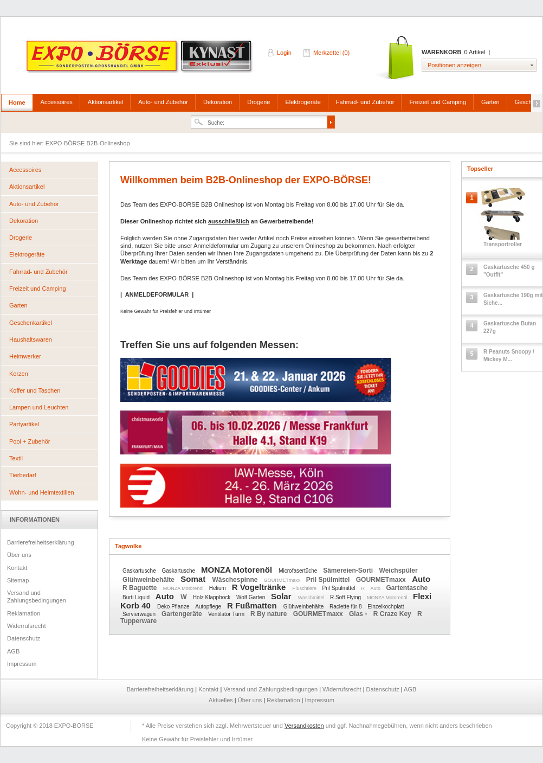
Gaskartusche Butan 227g (509, 327)
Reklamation (23, 613)
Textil (16, 458)
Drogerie (258, 102)
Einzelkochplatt (385, 607)
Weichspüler (398, 570)
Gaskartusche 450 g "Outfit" (509, 271)
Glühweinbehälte (149, 580)
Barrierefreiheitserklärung (40, 542)
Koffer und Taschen (34, 390)
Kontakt (17, 568)
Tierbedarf (22, 475)
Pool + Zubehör (29, 441)
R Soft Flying (346, 597)
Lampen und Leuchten (38, 407)
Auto (421, 579)
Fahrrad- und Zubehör (365, 102)
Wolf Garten (251, 597)
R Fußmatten (253, 605)
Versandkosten (304, 725)
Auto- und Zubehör (163, 102)
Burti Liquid (136, 597)
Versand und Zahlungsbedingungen (36, 596)
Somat (194, 579)
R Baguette (140, 588)
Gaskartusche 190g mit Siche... (513, 299)
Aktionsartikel (105, 102)
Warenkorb (395, 58)
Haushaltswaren (30, 339)
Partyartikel (24, 424)
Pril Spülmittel (329, 580)
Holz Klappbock (212, 597)
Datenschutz (23, 638)
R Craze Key (393, 614)
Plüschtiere (305, 588)
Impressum (21, 664)
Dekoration (217, 102)
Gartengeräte (182, 614)
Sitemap (18, 580)
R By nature (269, 614)
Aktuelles (222, 700)
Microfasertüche (299, 571)
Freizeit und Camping (437, 102)
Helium (218, 588)
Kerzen (18, 373)
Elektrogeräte (302, 102)
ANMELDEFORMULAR (157, 294)
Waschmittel (312, 597)
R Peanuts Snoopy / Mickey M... (508, 355)
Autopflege (209, 607)
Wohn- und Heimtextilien (41, 492)
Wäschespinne (235, 580)
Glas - (359, 614)
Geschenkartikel (30, 322)
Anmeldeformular (216, 245)
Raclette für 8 (346, 607)
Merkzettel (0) (331, 52)
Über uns (19, 555)
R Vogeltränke (260, 587)
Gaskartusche (139, 571)
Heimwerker (25, 356)
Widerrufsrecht (26, 626)
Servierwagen (139, 614)
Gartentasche (407, 588)
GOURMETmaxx (283, 580)
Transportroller (502, 244)
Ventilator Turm (227, 614)
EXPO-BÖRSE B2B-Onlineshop (140, 60)
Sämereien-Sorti (348, 570)
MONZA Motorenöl (237, 569)
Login (284, 52)
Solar (282, 596)
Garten (490, 102)
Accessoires (57, 102)
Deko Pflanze (174, 607)
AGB (13, 651)
